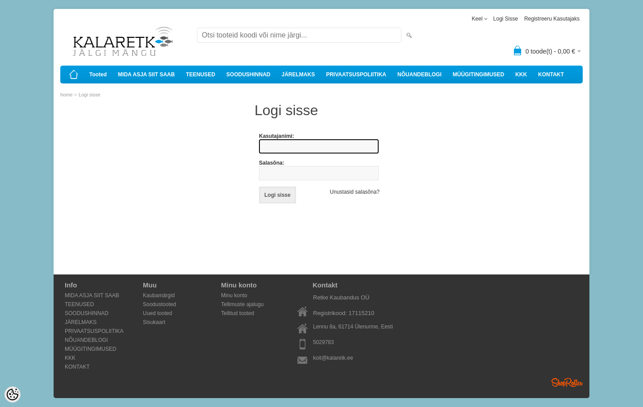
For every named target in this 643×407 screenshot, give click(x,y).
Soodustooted (159, 304)
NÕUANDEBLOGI (419, 74)
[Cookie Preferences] (12, 394)
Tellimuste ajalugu (242, 304)
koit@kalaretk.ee (333, 358)
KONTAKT (551, 74)
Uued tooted (157, 313)
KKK (521, 74)
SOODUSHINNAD (248, 74)
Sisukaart (154, 322)
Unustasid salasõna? (355, 192)
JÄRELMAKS (298, 74)
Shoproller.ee (567, 382)
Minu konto (234, 295)
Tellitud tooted (237, 313)
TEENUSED (200, 74)
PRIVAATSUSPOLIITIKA (356, 74)
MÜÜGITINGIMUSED (478, 74)
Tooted (98, 74)
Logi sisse (505, 19)
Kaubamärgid (159, 295)
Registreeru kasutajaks (552, 19)
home (66, 94)
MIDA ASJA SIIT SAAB (146, 74)
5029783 (323, 342)
